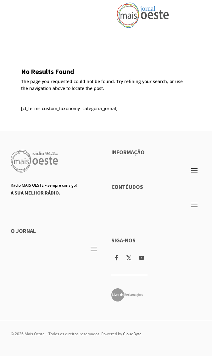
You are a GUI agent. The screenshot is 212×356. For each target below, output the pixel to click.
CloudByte (132, 333)
